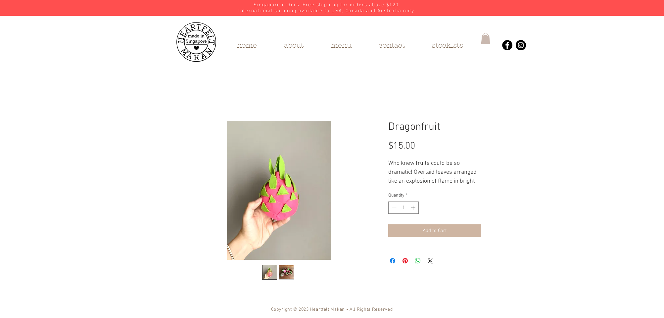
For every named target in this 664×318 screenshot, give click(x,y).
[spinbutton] (403, 207)
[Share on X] (430, 261)
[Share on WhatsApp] (418, 261)
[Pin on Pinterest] (405, 261)
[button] (485, 38)
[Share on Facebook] (393, 261)
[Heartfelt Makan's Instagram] (521, 45)
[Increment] (413, 207)
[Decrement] (393, 207)
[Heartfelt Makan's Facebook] (507, 45)
